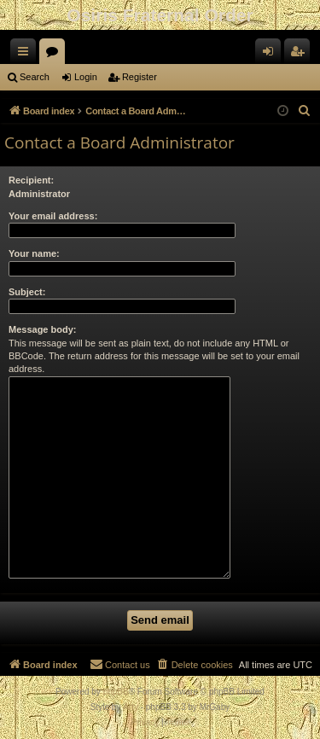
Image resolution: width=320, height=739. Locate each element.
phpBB (116, 691)
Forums (55, 54)
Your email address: (53, 216)
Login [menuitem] (272, 54)
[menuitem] (304, 111)
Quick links (26, 54)
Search (34, 77)
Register (139, 77)
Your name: (34, 253)
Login (85, 77)
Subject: (27, 292)
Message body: (42, 329)
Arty (130, 707)
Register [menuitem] (301, 54)
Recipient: (31, 180)
